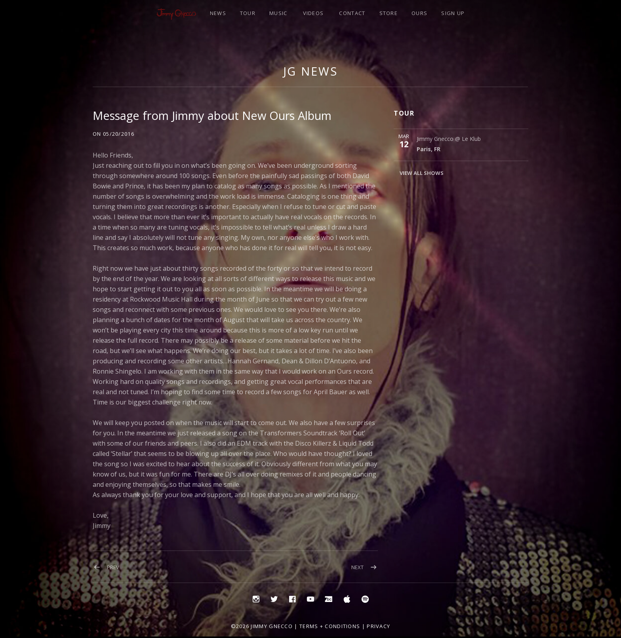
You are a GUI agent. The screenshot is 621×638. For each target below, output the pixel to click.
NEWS (218, 13)
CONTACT (352, 13)
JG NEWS (310, 71)
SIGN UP (453, 13)
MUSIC (278, 13)
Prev (113, 567)
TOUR (247, 13)
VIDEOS (313, 13)
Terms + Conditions (329, 626)
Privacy (378, 626)
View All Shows (422, 173)
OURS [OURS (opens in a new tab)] (419, 13)
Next (357, 567)
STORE (388, 13)
